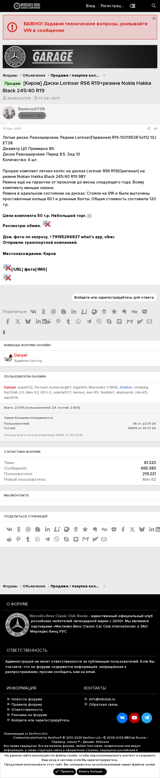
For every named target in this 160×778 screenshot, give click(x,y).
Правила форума (26, 704)
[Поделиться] (148, 129)
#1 (155, 129)
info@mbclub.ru (102, 699)
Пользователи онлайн (25, 377)
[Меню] (6, 6)
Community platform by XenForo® (56, 737)
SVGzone (102, 742)
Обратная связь (103, 704)
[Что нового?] (143, 6)
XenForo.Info (38, 733)
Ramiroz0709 (19, 98)
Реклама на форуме (29, 715)
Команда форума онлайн (27, 345)
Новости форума (26, 699)
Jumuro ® (73, 742)
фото (29, 269)
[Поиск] (154, 6)
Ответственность (27, 709)
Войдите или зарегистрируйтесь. (40, 720)
